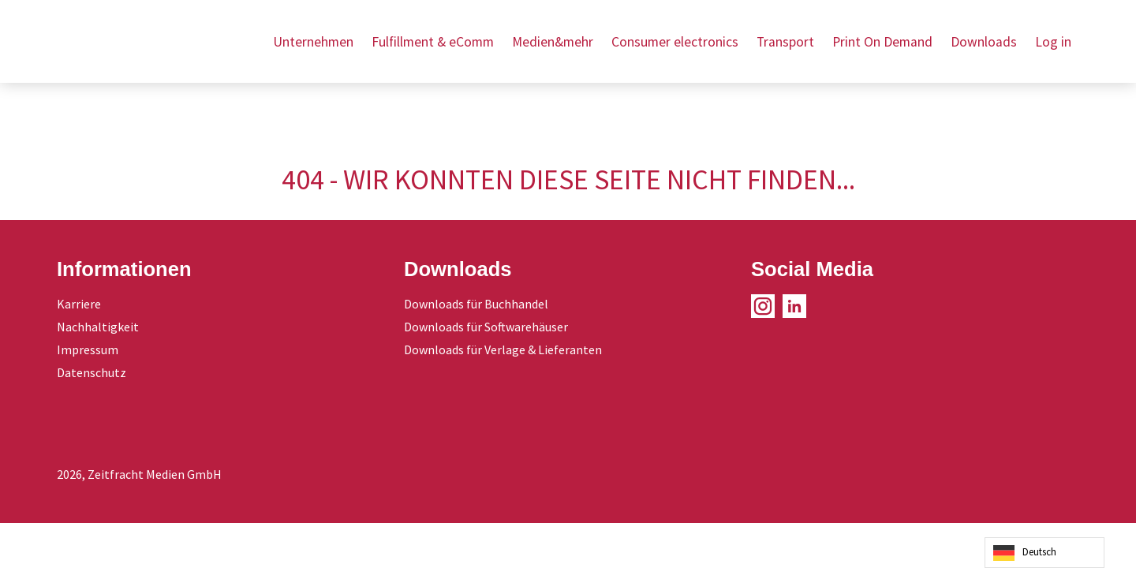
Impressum (87, 349)
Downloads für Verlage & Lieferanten (503, 349)
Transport (785, 41)
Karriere (79, 304)
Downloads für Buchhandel (476, 304)
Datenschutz (91, 372)
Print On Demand (882, 41)
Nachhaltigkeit (98, 326)
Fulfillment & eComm (433, 41)
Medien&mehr (552, 41)
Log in (1053, 41)
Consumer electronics (674, 41)
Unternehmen (313, 41)
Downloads (984, 41)
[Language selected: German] (1044, 552)
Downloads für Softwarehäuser (486, 326)
